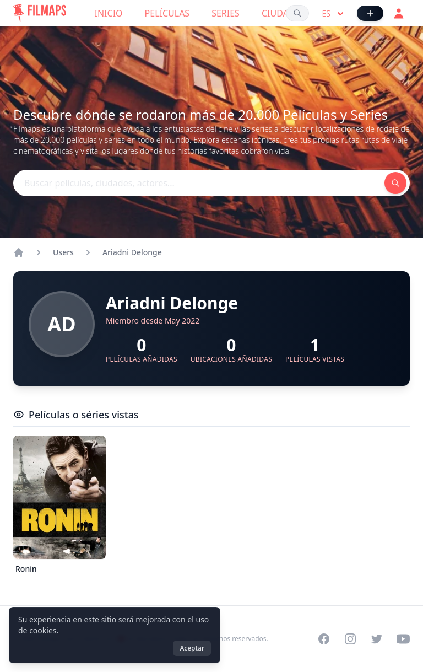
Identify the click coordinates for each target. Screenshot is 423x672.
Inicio (109, 13)
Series (226, 13)
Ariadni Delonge (132, 252)
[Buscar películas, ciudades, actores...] (297, 13)
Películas (167, 13)
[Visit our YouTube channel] (403, 639)
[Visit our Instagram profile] (350, 639)
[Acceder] (398, 13)
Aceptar (192, 648)
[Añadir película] (370, 13)
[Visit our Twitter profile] (376, 639)
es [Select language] (334, 13)
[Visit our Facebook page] (323, 639)
